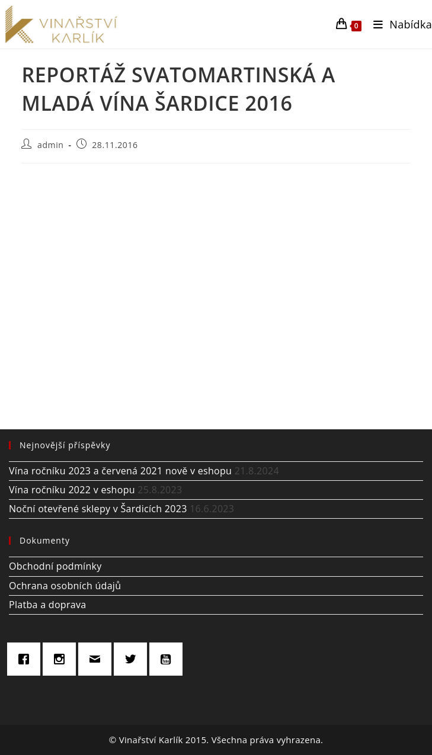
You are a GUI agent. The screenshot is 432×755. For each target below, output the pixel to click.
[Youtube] (169, 659)
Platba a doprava (47, 604)
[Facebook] (26, 659)
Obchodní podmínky (55, 566)
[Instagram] (62, 659)
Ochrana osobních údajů (65, 585)
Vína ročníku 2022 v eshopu (72, 489)
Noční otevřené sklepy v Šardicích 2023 (98, 508)
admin (50, 144)
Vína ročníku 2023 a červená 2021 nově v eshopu (120, 470)
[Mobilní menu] (398, 24)
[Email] (98, 659)
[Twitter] (133, 659)
